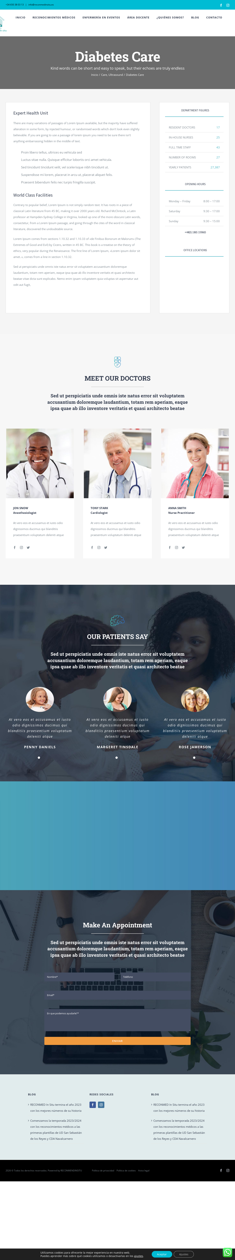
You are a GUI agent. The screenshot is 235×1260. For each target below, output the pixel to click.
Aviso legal (143, 1170)
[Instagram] (101, 1105)
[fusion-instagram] (21, 547)
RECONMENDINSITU (72, 1170)
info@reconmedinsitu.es (41, 4)
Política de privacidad (103, 1170)
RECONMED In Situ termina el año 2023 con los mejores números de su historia (55, 1107)
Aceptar (162, 1254)
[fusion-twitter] (28, 547)
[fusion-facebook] (14, 547)
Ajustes (184, 1254)
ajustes (138, 1256)
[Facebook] (92, 1105)
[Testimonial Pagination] (39, 758)
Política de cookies (126, 1170)
